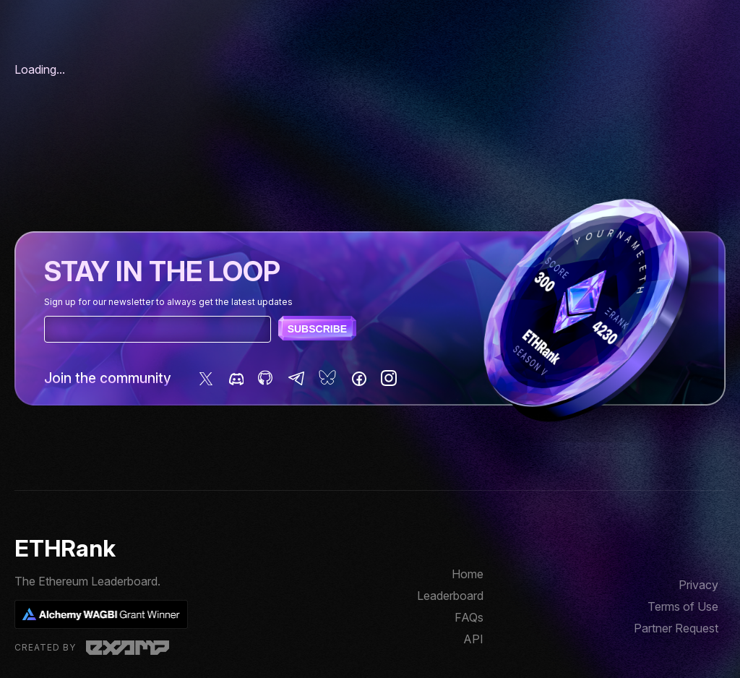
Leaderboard (450, 595)
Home (467, 574)
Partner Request (676, 628)
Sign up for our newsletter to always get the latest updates (168, 301)
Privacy (698, 585)
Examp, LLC (127, 647)
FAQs (469, 617)
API (473, 639)
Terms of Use (683, 606)
